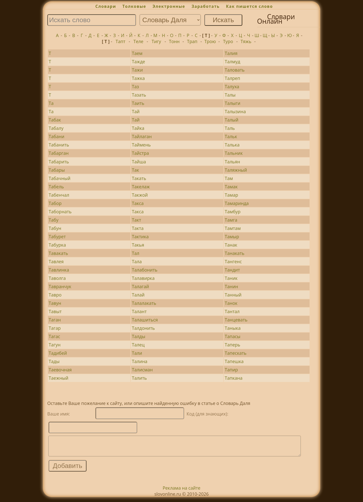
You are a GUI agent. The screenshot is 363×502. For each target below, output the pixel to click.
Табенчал (59, 195)
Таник (231, 278)
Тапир (231, 370)
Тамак (231, 187)
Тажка (138, 78)
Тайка (138, 128)
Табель (56, 187)
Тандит (232, 270)
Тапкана (234, 378)
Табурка (57, 245)
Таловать (235, 70)
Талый (231, 120)
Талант (139, 311)
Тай (136, 111)
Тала (137, 261)
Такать (139, 178)
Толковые (134, 6)
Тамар (231, 195)
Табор (55, 203)
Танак (231, 245)
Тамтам (233, 228)
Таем (137, 53)
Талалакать (144, 303)
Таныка (233, 328)
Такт (136, 220)
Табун (55, 228)
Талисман (142, 370)
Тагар (55, 328)
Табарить (59, 162)
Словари (105, 6)
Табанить (59, 145)
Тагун (54, 345)
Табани (56, 136)
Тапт (121, 41)
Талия (231, 53)
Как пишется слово (249, 6)
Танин (231, 286)
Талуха (232, 86)
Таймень (141, 145)
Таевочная (60, 370)
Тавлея (56, 261)
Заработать (206, 6)
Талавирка (143, 278)
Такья (138, 245)
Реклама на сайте (181, 492)
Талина (139, 361)
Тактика (140, 236)
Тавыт (55, 311)
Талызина (235, 111)
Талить (139, 378)
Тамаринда (237, 203)
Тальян (232, 162)
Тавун (55, 303)
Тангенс (233, 261)
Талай (138, 295)
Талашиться (145, 320)
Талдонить (143, 328)
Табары (57, 170)
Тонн (174, 41)
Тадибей (58, 353)
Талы (230, 95)
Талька (232, 145)
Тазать (139, 95)
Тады (54, 361)
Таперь (232, 345)
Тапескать (236, 353)
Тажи (137, 70)
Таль (230, 128)
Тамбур (232, 212)
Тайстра (140, 153)
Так (135, 170)
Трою (210, 41)
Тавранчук (60, 286)
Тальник (234, 153)
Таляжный (236, 170)
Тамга (231, 220)
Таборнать (60, 212)
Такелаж (141, 187)
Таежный (58, 378)
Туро (228, 41)
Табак (55, 120)
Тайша (139, 162)
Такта (138, 228)
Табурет (57, 236)
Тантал (232, 311)
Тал (135, 253)
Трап (192, 41)
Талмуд (232, 61)
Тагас (54, 336)
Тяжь (245, 41)
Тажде (138, 61)
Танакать (235, 253)
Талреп (232, 78)
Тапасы (232, 336)
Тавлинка (59, 270)
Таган (55, 320)
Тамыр (232, 236)
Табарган (59, 153)
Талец (138, 345)
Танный (233, 295)
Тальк (231, 136)
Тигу (156, 41)
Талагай (140, 286)
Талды (138, 336)
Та (51, 103)
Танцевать (236, 320)
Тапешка (234, 361)
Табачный (59, 178)
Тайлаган (142, 136)
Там (229, 178)
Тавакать (58, 253)
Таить (138, 103)
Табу (53, 220)
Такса (138, 203)
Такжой (140, 195)
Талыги (232, 103)
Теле (138, 41)
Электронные (169, 6)
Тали (137, 353)
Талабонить (144, 270)
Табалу (56, 128)
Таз (135, 86)
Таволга (57, 278)
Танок (231, 303)
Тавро (55, 295)
